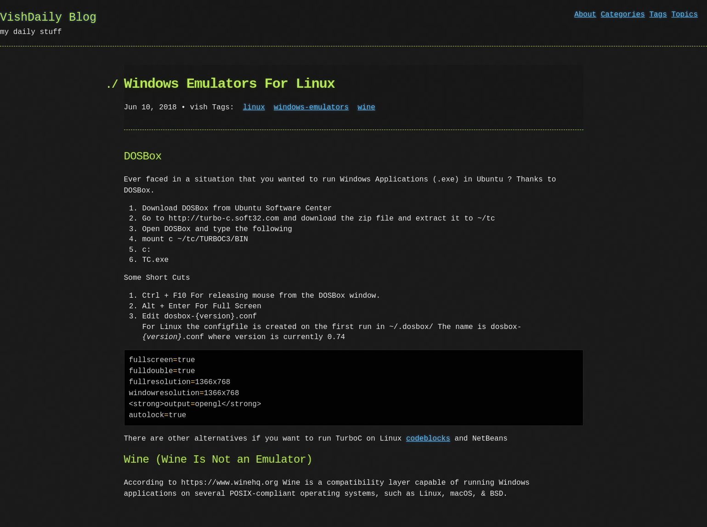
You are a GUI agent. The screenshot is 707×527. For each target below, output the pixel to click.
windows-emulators (311, 107)
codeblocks (428, 439)
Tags (658, 15)
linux (254, 107)
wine (366, 107)
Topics (684, 15)
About (585, 15)
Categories (623, 15)
